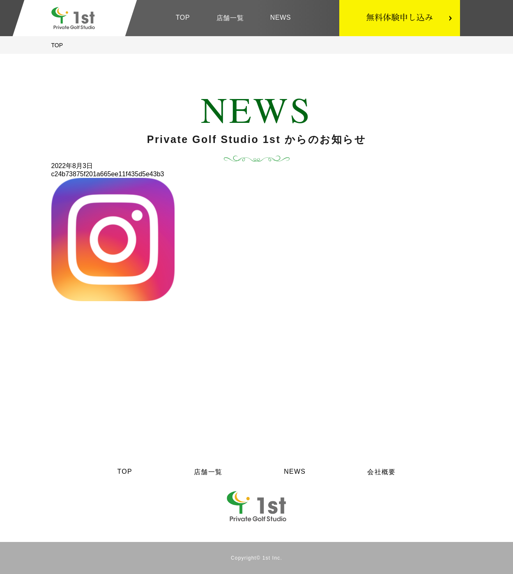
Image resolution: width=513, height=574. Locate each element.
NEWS (280, 17)
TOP (183, 17)
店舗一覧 (230, 17)
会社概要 (381, 471)
